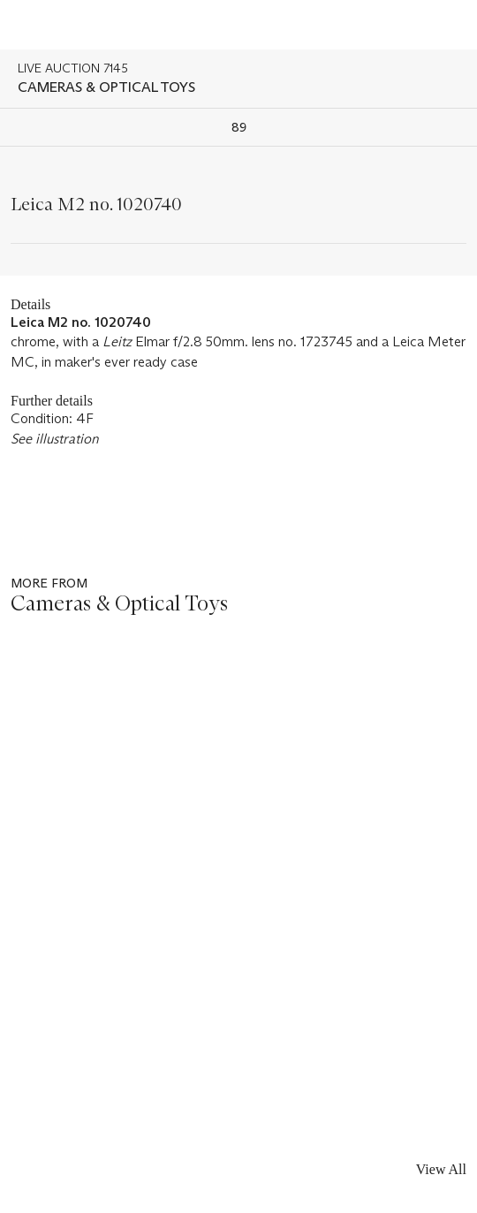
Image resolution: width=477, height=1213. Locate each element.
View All (441, 1169)
